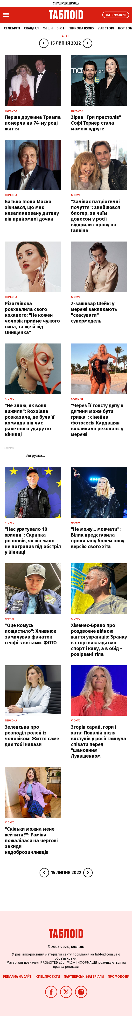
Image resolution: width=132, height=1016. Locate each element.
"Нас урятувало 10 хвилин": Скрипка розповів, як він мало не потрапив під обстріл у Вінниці (33, 540)
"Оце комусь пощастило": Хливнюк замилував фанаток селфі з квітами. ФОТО (31, 634)
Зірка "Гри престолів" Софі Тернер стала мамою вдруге (96, 123)
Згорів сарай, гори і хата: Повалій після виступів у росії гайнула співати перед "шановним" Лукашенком (98, 741)
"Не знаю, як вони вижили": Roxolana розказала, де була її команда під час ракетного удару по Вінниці (30, 420)
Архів (65, 36)
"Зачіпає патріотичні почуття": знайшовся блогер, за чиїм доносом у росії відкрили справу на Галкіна (95, 216)
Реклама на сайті (17, 977)
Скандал (31, 28)
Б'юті (60, 28)
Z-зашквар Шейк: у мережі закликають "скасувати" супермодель (94, 312)
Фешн (47, 28)
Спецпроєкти (48, 977)
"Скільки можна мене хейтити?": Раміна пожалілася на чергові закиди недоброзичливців (31, 840)
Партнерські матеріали (84, 977)
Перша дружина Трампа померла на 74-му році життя (33, 123)
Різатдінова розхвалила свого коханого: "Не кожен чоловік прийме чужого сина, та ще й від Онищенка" (32, 318)
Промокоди (118, 977)
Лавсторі (106, 28)
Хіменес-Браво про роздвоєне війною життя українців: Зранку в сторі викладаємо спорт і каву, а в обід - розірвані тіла (99, 639)
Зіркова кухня (81, 28)
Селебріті (12, 28)
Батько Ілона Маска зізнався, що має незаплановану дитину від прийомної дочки (32, 210)
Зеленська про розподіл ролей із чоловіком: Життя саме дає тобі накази (32, 735)
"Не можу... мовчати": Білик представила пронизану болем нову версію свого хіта (97, 537)
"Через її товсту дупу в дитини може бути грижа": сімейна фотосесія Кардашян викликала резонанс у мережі (97, 420)
